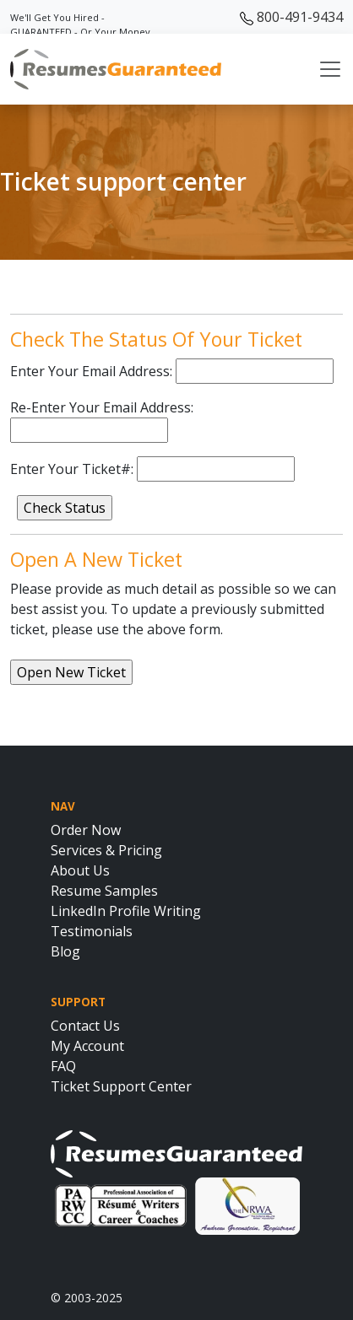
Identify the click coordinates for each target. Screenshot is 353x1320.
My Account (87, 1046)
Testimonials (92, 931)
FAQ (63, 1066)
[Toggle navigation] (330, 69)
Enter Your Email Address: (91, 371)
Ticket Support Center (121, 1086)
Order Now (86, 830)
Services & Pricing (106, 850)
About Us (80, 870)
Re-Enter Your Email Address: (101, 407)
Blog (65, 951)
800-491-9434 (291, 17)
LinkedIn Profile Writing (126, 911)
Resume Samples (104, 890)
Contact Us (85, 1025)
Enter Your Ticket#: (71, 469)
